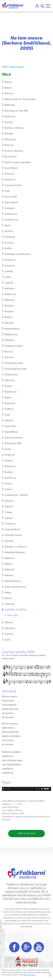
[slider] (23, 788)
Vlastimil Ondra (16, 66)
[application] (26, 789)
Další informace (29, 975)
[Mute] (42, 789)
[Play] (4, 789)
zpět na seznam (26, 833)
